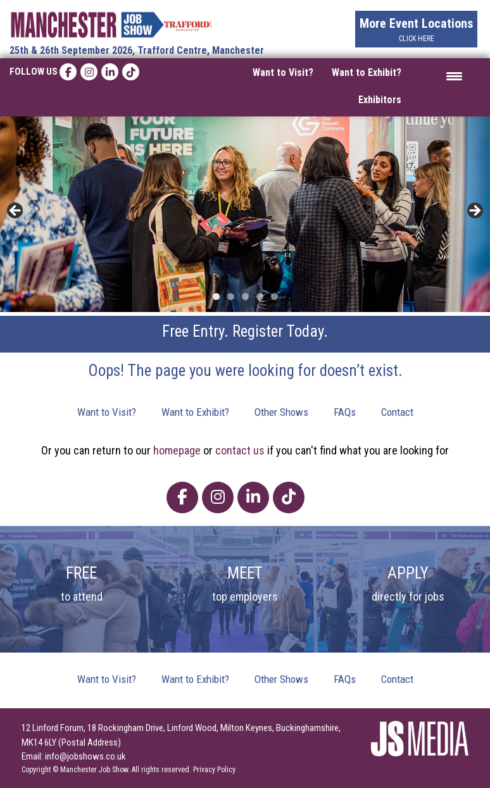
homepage (177, 450)
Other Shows (281, 412)
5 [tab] (274, 296)
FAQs (345, 412)
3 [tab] (245, 296)
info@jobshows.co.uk (85, 756)
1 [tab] (216, 296)
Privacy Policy (214, 769)
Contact (397, 412)
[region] (245, 214)
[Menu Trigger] (454, 75)
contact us (240, 450)
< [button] (15, 211)
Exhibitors (379, 100)
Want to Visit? (283, 72)
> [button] (474, 211)
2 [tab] (230, 296)
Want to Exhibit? (366, 72)
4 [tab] (259, 296)
